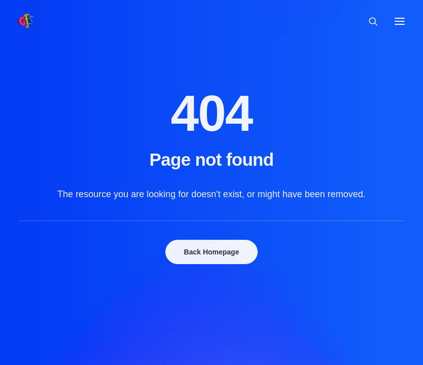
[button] (399, 21)
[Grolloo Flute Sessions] (25, 21)
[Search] (369, 21)
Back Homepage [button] (211, 252)
